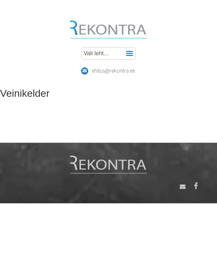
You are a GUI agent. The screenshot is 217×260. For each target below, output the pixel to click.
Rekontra (108, 30)
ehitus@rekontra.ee (113, 70)
